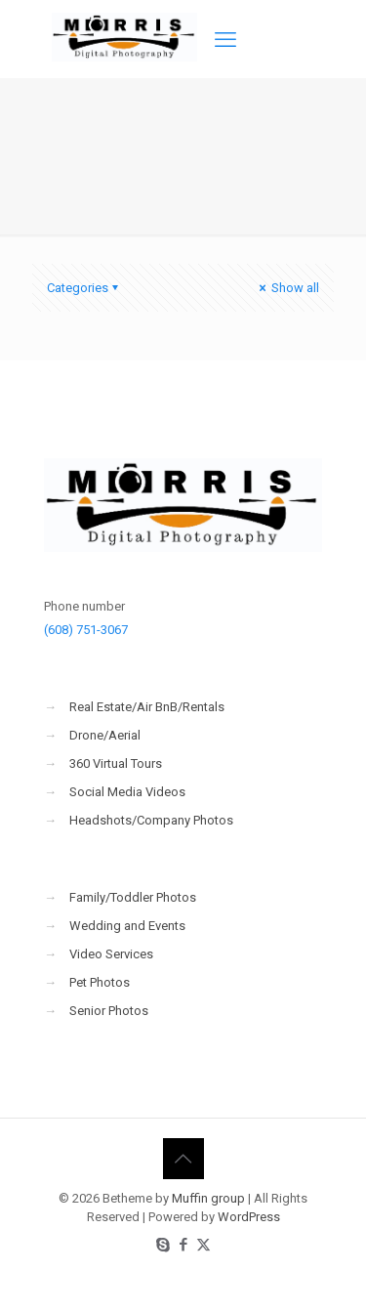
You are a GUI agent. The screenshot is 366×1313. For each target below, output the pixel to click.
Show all (287, 287)
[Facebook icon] (183, 1244)
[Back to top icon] (183, 1158)
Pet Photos (99, 982)
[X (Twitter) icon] (203, 1244)
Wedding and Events (127, 925)
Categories (84, 287)
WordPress (249, 1216)
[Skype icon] (162, 1244)
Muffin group (208, 1198)
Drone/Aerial (105, 735)
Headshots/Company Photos (151, 820)
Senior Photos (108, 1010)
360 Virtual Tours (115, 763)
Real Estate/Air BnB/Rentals (146, 706)
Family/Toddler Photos (132, 897)
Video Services (111, 954)
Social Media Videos (127, 791)
